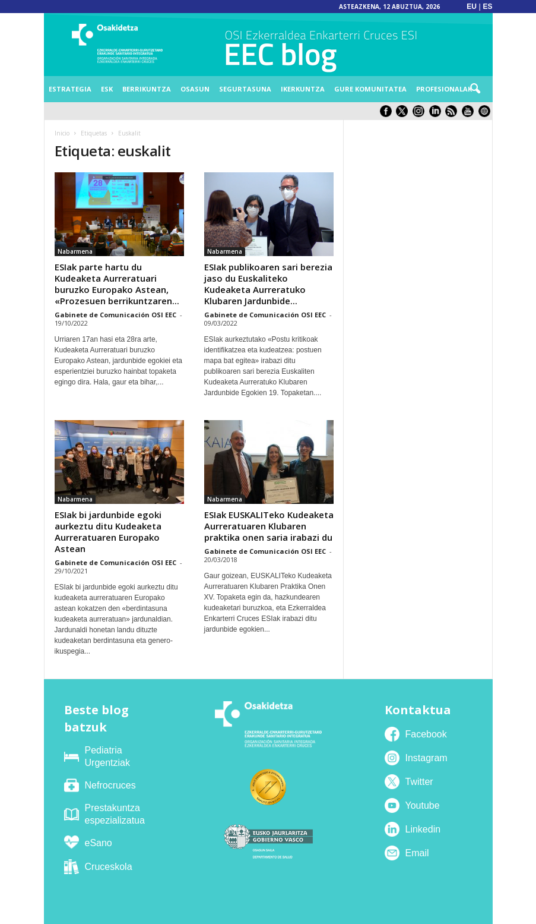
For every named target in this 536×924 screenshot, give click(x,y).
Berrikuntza (146, 88)
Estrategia (70, 88)
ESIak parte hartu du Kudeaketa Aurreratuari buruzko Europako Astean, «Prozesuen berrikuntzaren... (117, 284)
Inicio (62, 133)
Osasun (195, 88)
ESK (107, 88)
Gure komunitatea (370, 88)
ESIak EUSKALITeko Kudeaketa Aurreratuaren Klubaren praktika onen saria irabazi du (269, 526)
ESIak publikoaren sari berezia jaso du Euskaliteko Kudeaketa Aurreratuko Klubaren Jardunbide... (268, 284)
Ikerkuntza (303, 88)
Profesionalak (444, 88)
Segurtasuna (245, 88)
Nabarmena (75, 251)
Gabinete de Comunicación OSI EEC (115, 314)
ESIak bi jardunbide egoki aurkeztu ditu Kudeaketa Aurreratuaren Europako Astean (108, 531)
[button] (475, 89)
